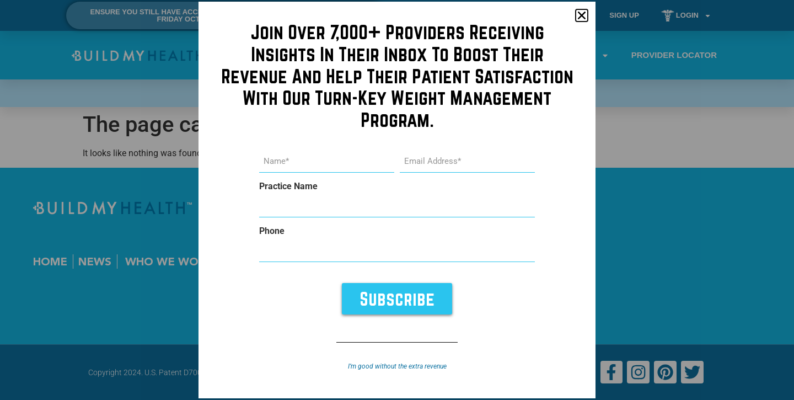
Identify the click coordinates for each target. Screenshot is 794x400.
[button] (581, 16)
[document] (397, 200)
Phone (272, 231)
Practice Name (288, 186)
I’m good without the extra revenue (397, 366)
